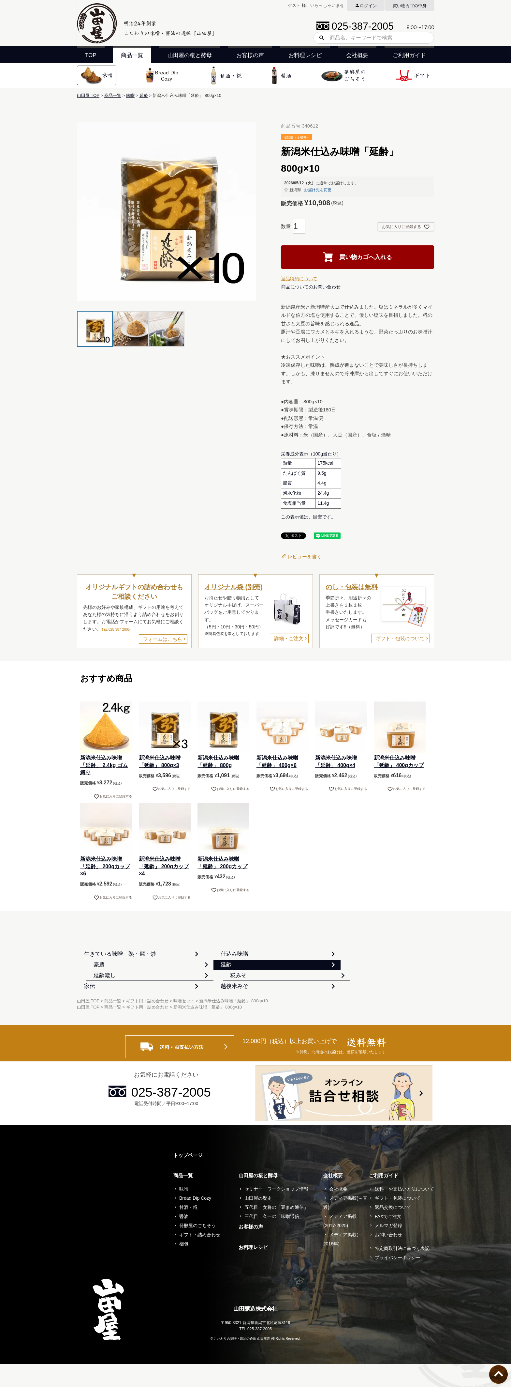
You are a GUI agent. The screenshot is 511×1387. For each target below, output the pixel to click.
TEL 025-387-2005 (115, 629)
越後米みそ (222, 1003)
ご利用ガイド (409, 55)
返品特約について (299, 278)
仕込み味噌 (222, 959)
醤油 (183, 1239)
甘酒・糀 (188, 1230)
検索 (319, 37)
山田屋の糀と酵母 (190, 55)
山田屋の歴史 (258, 1221)
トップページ (188, 1178)
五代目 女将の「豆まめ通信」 (276, 1230)
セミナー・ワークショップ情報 (276, 1212)
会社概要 (357, 55)
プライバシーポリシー (397, 1280)
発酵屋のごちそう (197, 1248)
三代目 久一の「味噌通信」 (274, 1239)
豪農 (334, 959)
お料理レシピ (305, 55)
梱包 (183, 1267)
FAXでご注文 (388, 1239)
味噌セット (184, 1024)
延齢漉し (219, 981)
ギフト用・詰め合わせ (147, 1024)
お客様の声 (250, 55)
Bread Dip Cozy (195, 1221)
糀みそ (337, 981)
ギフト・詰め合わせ (199, 1257)
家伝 (92, 1003)
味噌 (130, 95)
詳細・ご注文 (288, 638)
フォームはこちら (162, 639)
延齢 (143, 95)
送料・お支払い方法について (404, 1212)
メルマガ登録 (388, 1248)
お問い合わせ (388, 1257)
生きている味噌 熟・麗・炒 (123, 959)
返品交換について (393, 1230)
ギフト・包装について (400, 638)
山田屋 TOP (88, 95)
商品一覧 (132, 55)
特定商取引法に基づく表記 (402, 1271)
